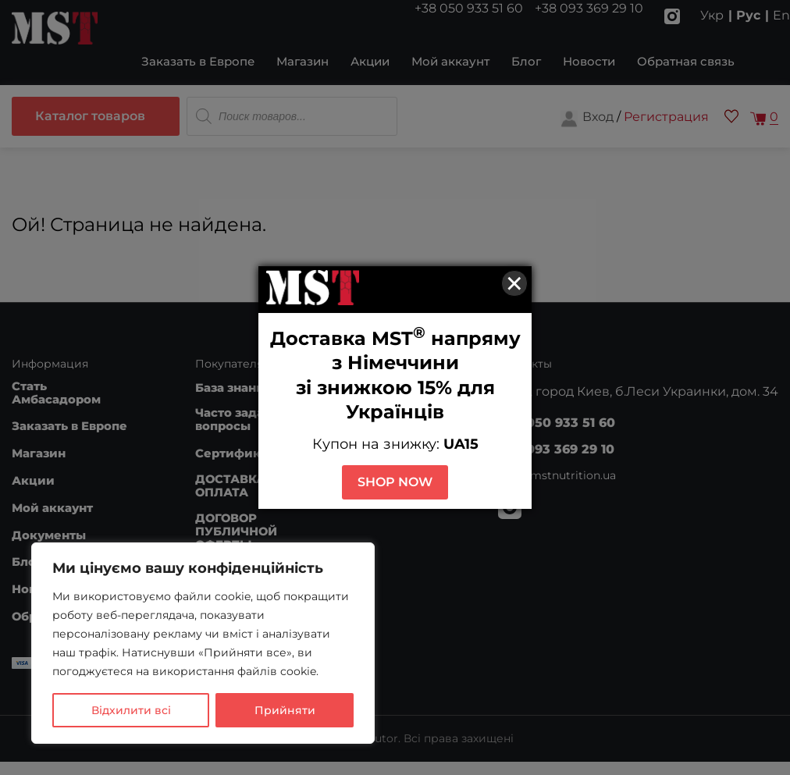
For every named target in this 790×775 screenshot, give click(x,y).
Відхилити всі (131, 710)
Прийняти (284, 710)
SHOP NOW (395, 482)
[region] (203, 643)
